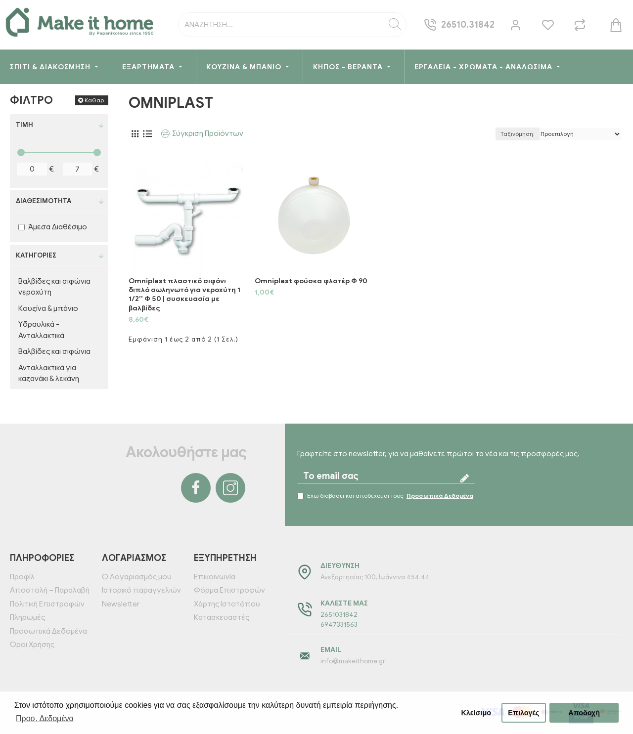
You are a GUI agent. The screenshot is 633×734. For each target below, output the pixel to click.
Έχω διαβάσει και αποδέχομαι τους (386, 495)
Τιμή (24, 125)
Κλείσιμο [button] (476, 713)
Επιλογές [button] (523, 713)
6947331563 (339, 624)
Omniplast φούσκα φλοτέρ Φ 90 (311, 281)
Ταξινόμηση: (517, 133)
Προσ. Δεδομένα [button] (45, 718)
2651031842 (339, 614)
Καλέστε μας (344, 603)
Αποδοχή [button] (584, 713)
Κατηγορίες (36, 255)
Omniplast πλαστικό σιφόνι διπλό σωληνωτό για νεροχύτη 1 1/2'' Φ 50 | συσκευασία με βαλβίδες (184, 294)
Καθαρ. (95, 100)
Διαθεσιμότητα (43, 201)
